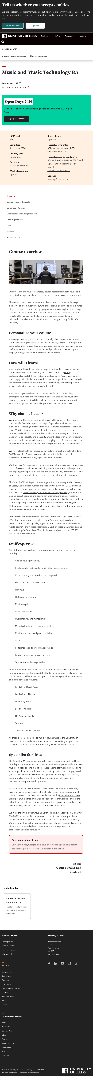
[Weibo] (76, 964)
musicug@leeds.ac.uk (57, 179)
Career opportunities (16, 207)
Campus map (7, 972)
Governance (6, 984)
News (4, 1000)
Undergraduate (8, 941)
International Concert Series (22, 673)
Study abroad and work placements (22, 213)
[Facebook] (49, 964)
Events (4, 1004)
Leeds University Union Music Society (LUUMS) (46, 492)
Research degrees (9, 950)
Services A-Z (7, 1031)
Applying (10, 231)
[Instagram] (69, 964)
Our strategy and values (11, 988)
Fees (9, 225)
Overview (11, 196)
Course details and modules (19, 201)
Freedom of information (29, 1072)
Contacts (5, 1055)
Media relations (8, 1043)
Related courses (13, 237)
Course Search (9, 49)
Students (45, 36)
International (7, 954)
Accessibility (39, 1069)
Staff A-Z (5, 1051)
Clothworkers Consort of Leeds (24, 506)
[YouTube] (62, 964)
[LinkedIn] (56, 964)
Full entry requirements (58, 170)
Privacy (29, 1069)
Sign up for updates (16, 118)
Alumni (83, 36)
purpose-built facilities (68, 761)
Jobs (4, 1022)
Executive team (8, 996)
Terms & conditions (9, 1072)
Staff (58, 36)
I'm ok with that (13, 25)
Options (35, 25)
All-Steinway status (67, 812)
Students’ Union (53, 673)
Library (4, 1035)
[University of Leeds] (76, 1071)
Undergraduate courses (14, 56)
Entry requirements (15, 219)
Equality (5, 992)
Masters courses (38, 56)
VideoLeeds (6, 1047)
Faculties (69, 36)
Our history (6, 976)
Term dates (6, 1026)
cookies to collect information (24, 11)
